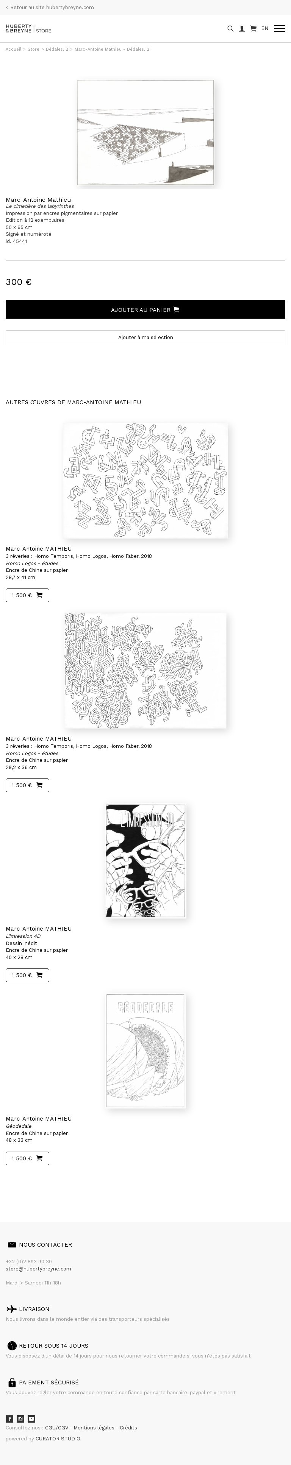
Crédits (128, 1428)
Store (33, 49)
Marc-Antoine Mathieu (38, 199)
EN (264, 28)
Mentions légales (95, 1428)
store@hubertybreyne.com (38, 1269)
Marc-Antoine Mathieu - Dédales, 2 (112, 49)
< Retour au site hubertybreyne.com (50, 7)
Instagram (20, 1419)
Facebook (9, 1419)
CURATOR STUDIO (58, 1439)
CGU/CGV (57, 1428)
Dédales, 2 (57, 49)
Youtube (31, 1419)
